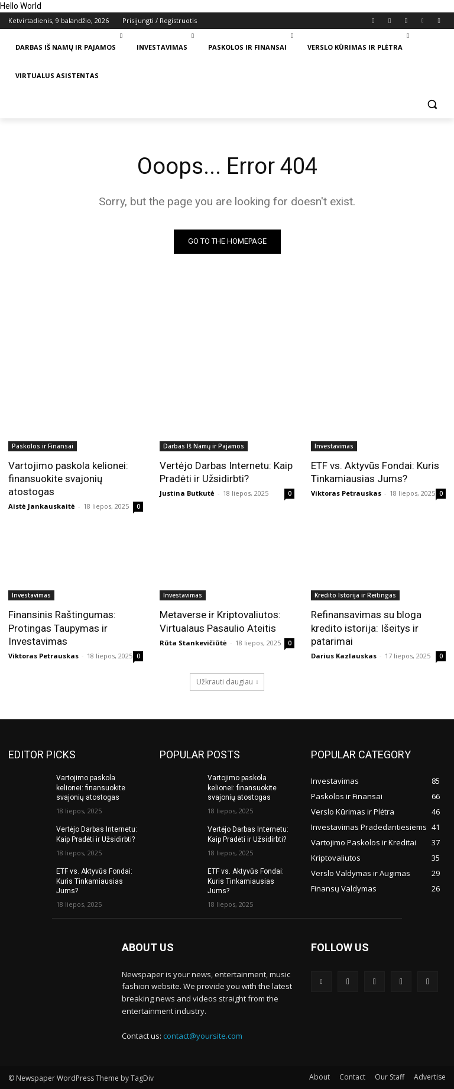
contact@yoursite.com (202, 1035)
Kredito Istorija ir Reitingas (355, 595)
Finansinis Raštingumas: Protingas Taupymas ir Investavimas (62, 628)
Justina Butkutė (187, 493)
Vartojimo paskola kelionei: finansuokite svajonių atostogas (68, 478)
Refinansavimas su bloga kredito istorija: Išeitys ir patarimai (366, 628)
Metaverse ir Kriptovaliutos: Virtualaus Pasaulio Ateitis (220, 621)
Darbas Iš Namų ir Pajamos (203, 446)
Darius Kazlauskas (344, 655)
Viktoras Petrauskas (346, 493)
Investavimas (334, 446)
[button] (432, 104)
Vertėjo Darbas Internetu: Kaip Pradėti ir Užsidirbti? (226, 472)
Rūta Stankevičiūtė (193, 642)
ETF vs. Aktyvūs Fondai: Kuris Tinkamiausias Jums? (375, 472)
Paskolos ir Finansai (42, 446)
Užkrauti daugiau (227, 682)
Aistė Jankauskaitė (41, 506)
